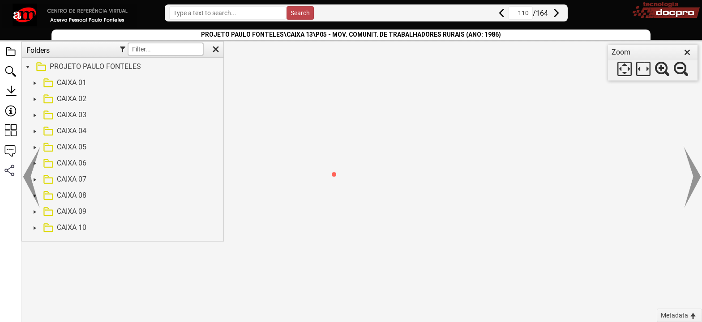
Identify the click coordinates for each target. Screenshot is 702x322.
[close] (687, 52)
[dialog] (653, 62)
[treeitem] (121, 67)
